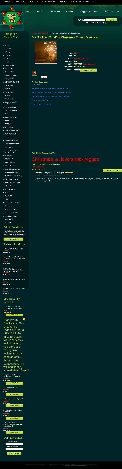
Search (81, 20)
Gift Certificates (48, 2)
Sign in (73, 2)
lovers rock (72, 159)
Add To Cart (14, 314)
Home (34, 33)
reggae (92, 159)
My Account (6, 2)
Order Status (20, 2)
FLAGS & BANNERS (11, 179)
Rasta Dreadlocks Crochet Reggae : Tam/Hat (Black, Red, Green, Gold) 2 (13, 424)
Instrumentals (9, 92)
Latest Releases (10, 65)
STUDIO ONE (9, 99)
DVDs (6, 45)
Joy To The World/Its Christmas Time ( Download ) (15, 307)
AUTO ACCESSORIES (12, 144)
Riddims (7, 95)
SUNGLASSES (9, 120)
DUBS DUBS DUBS (11, 75)
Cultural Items (9, 147)
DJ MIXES (8, 223)
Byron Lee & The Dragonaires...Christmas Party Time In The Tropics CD (12, 269)
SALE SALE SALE (10, 134)
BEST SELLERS (10, 127)
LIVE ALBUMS (9, 85)
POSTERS (8, 192)
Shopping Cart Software (78, 465)
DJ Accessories (9, 206)
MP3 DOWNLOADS (11, 216)
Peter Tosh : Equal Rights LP (14, 399)
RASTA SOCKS (10, 162)
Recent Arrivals (9, 68)
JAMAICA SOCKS (10, 165)
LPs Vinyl (8, 48)
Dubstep (7, 88)
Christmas (42, 159)
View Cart (63, 2)
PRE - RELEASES (10, 219)
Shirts (6, 114)
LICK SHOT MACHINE (12, 82)
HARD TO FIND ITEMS (12, 130)
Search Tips (103, 23)
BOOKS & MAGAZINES (12, 169)
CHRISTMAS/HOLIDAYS (12, 140)
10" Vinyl (7, 55)
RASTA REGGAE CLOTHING (10, 102)
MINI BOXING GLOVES (12, 182)
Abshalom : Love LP (11, 387)
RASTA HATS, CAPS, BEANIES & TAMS (11, 151)
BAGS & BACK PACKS (12, 172)
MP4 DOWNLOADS (11, 212)
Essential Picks (9, 72)
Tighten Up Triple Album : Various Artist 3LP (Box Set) (12, 375)
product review (90, 64)
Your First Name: (12, 441)
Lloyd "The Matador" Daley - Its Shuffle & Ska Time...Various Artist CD (14, 258)
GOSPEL (8, 137)
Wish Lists (34, 2)
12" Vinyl (7, 52)
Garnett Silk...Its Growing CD (14, 249)
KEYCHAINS (9, 159)
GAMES (7, 199)
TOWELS (8, 186)
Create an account (86, 2)
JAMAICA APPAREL (11, 110)
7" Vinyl (7, 58)
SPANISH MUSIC (10, 209)
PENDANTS (8, 155)
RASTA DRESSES (10, 117)
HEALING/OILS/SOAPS (12, 202)
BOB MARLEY (9, 124)
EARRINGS (8, 196)
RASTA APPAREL (10, 107)
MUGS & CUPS (10, 189)
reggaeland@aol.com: (14, 446)
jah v (57, 159)
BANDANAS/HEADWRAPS (13, 176)
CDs (6, 41)
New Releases (9, 62)
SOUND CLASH (10, 78)
